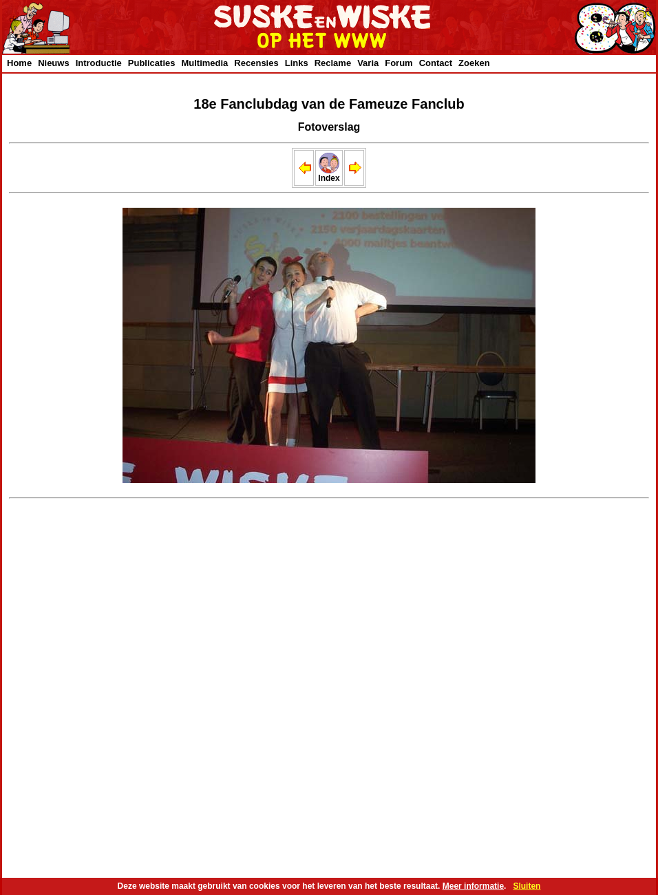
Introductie (99, 63)
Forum (398, 63)
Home (19, 63)
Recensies (256, 63)
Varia (368, 63)
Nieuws (54, 63)
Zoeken (474, 63)
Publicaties (152, 63)
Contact (435, 63)
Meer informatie (473, 886)
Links (296, 63)
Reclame (333, 63)
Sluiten (526, 886)
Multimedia (204, 63)
